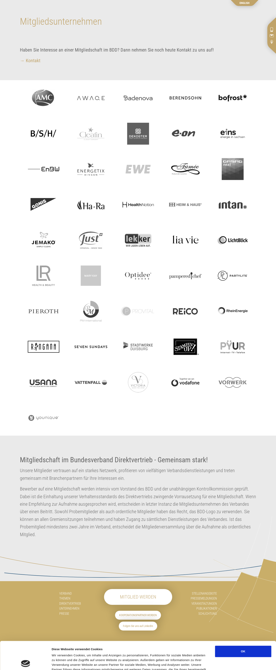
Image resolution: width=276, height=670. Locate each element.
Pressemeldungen (204, 598)
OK (243, 623)
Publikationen (206, 608)
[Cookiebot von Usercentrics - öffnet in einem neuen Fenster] (25, 662)
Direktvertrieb (70, 603)
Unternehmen (69, 608)
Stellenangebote (204, 593)
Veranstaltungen (204, 603)
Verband (65, 593)
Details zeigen (236, 662)
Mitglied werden (138, 597)
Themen (64, 598)
